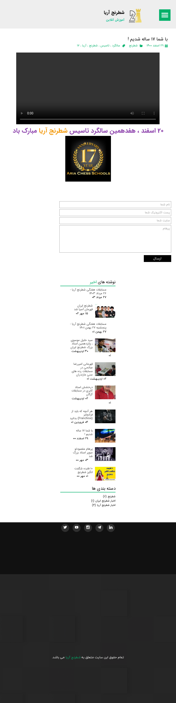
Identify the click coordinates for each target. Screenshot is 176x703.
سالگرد (116, 45)
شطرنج (133, 45)
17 (78, 45)
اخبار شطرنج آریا (104, 505)
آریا (84, 45)
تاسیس (104, 45)
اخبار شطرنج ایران (103, 501)
